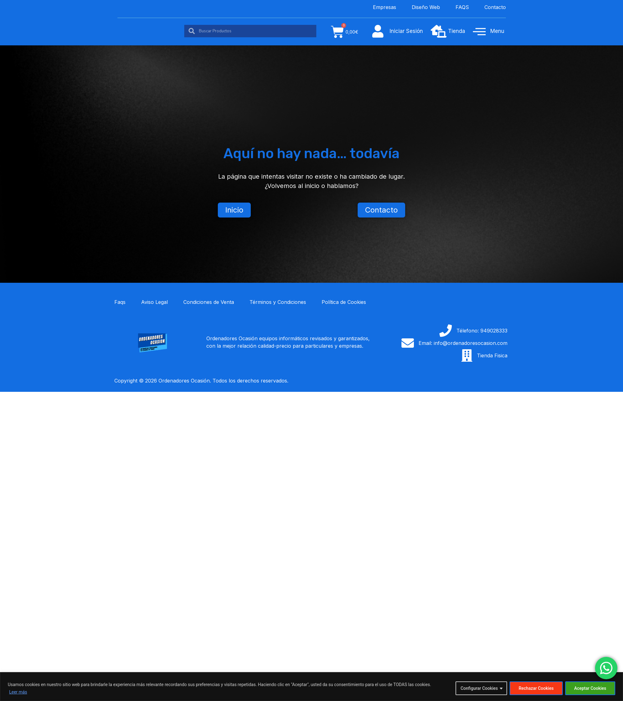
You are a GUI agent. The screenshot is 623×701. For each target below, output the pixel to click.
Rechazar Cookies (536, 688)
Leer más (18, 692)
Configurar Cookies (479, 688)
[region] (311, 686)
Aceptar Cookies (590, 688)
